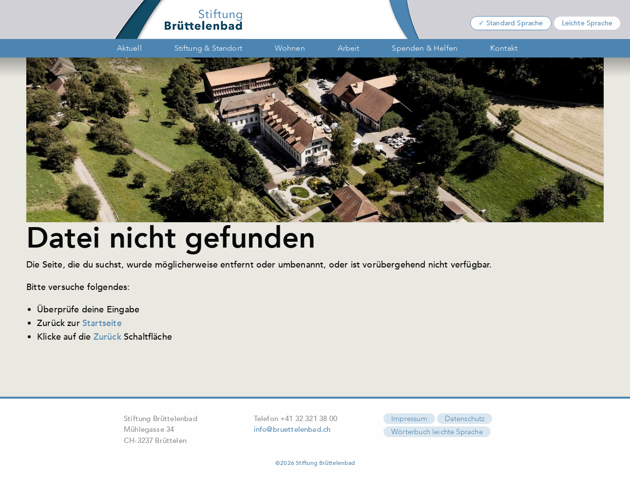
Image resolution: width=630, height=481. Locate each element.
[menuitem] (126, 48)
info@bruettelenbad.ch (292, 429)
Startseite (102, 323)
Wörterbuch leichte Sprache (437, 432)
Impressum (409, 418)
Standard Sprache (514, 23)
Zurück (107, 337)
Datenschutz (465, 418)
